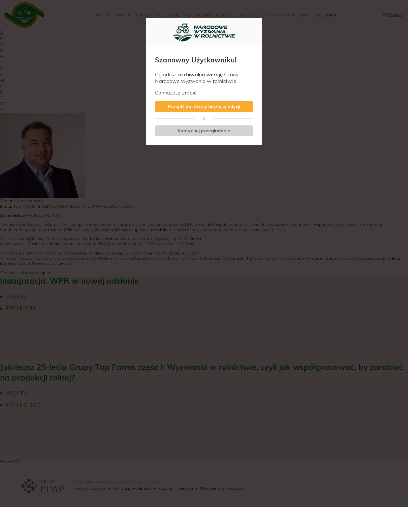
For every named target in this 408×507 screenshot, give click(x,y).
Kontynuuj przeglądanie (204, 130)
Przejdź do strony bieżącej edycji (204, 106)
